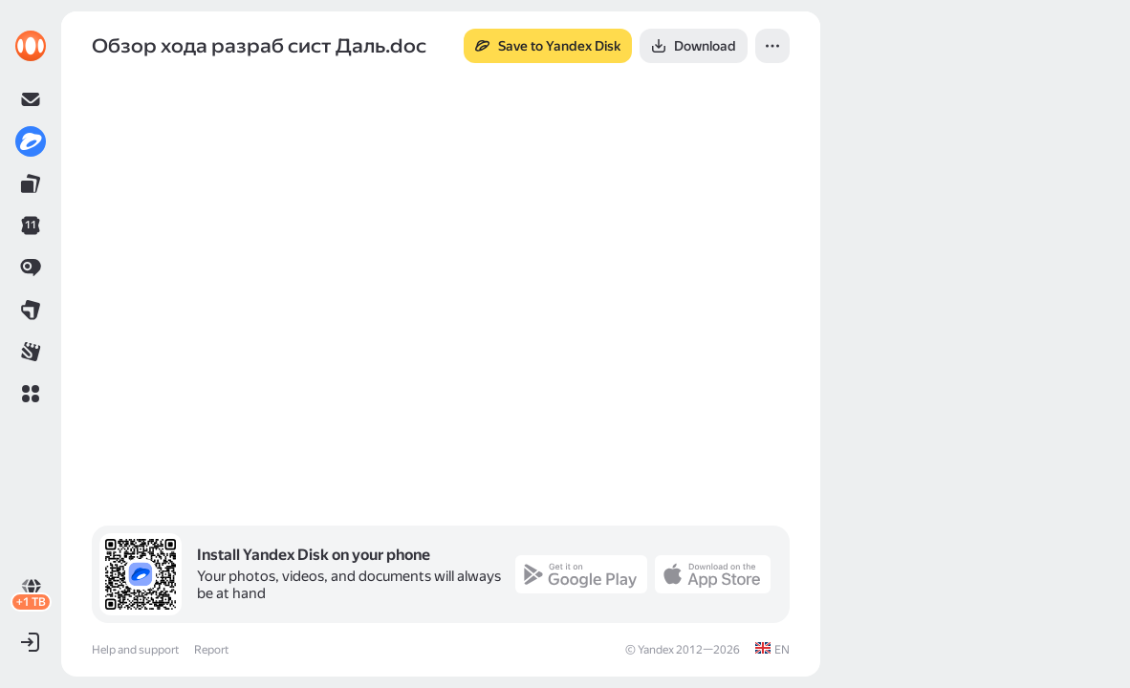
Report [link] (211, 649)
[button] (30, 393)
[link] (30, 46)
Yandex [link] (656, 649)
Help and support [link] (135, 649)
